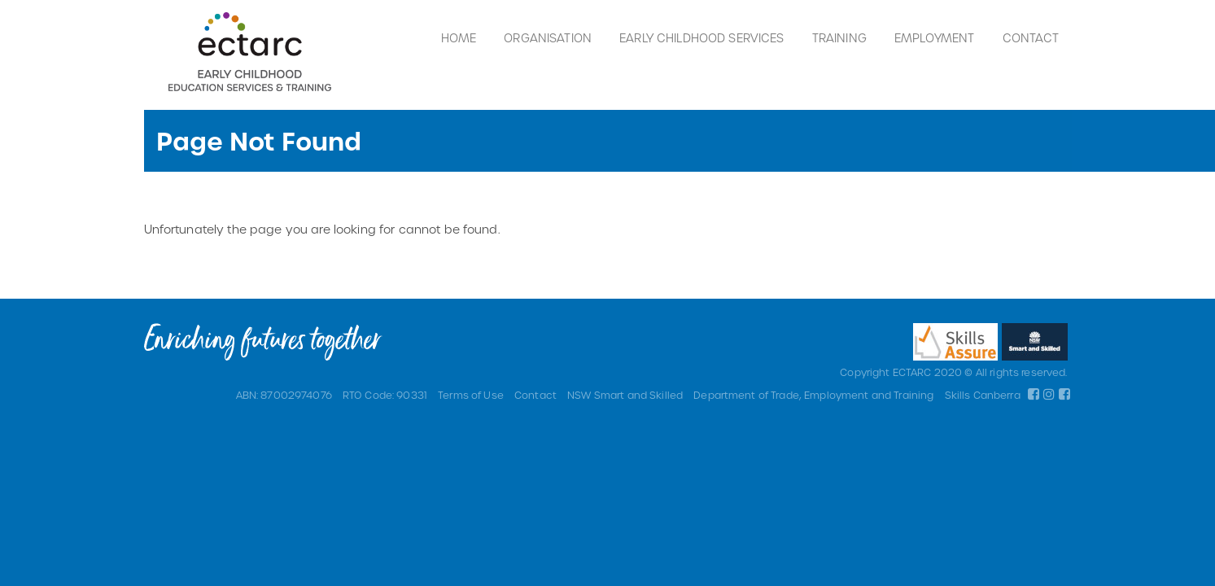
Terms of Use (471, 394)
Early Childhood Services (701, 38)
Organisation (548, 38)
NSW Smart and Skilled (625, 394)
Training (839, 38)
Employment (934, 38)
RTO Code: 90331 (385, 394)
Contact (1031, 38)
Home (459, 38)
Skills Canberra (983, 394)
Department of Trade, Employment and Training (813, 394)
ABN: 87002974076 (284, 394)
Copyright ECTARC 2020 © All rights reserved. (953, 372)
